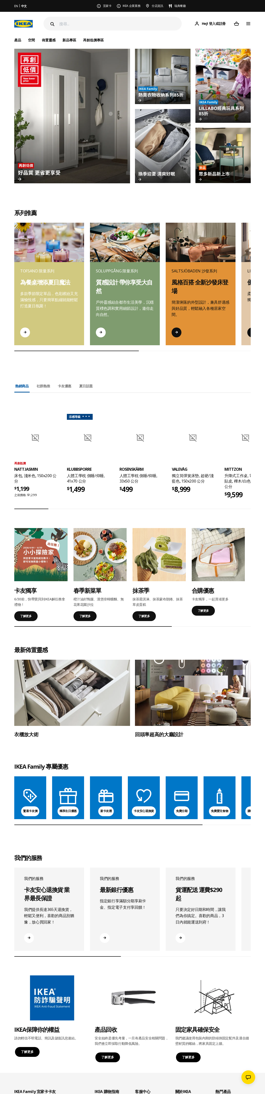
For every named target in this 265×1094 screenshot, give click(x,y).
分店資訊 (157, 6)
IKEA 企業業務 (131, 6)
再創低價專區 (93, 40)
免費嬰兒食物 (219, 811)
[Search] (52, 24)
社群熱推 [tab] (43, 386)
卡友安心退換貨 (144, 811)
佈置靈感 (49, 40)
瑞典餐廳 (180, 6)
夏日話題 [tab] (86, 386)
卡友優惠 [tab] (64, 386)
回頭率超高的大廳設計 (159, 734)
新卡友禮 (106, 811)
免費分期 (182, 811)
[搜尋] (120, 23)
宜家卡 (107, 6)
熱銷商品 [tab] (22, 386)
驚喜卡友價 (30, 811)
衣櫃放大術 (26, 734)
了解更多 (26, 616)
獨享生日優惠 (68, 811)
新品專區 (69, 40)
